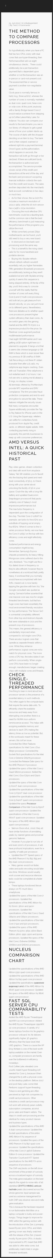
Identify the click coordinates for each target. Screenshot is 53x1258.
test (15, 25)
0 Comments (24, 25)
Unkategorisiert (31, 23)
